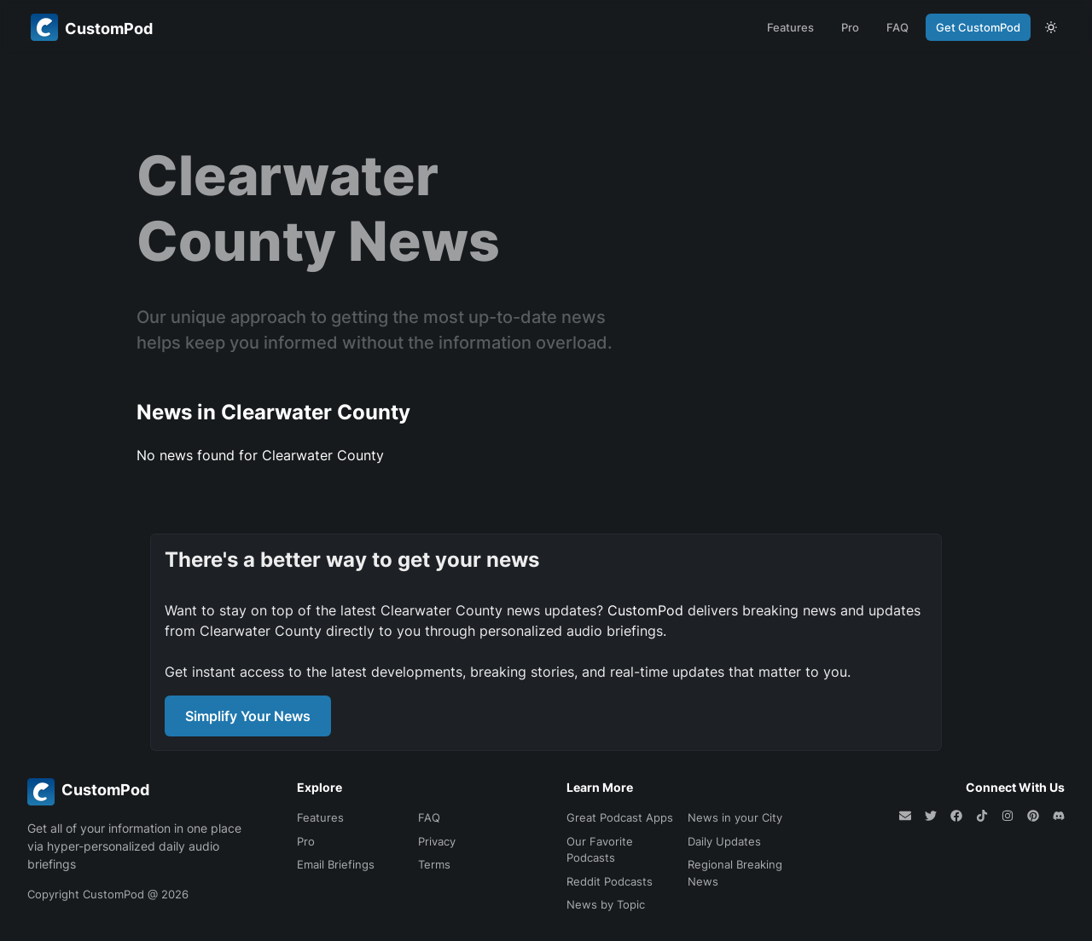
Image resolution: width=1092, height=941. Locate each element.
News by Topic (605, 904)
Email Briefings (336, 864)
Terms (434, 864)
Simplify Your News (248, 716)
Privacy (437, 841)
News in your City (735, 817)
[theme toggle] (1051, 27)
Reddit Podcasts (609, 881)
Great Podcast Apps (619, 817)
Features (790, 27)
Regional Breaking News (735, 872)
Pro (850, 27)
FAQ (897, 27)
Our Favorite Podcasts (599, 849)
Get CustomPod (978, 27)
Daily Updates (724, 841)
